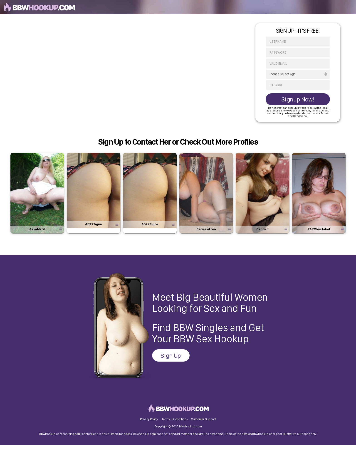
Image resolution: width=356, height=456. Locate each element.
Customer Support (203, 424)
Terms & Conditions (175, 424)
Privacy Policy (149, 424)
